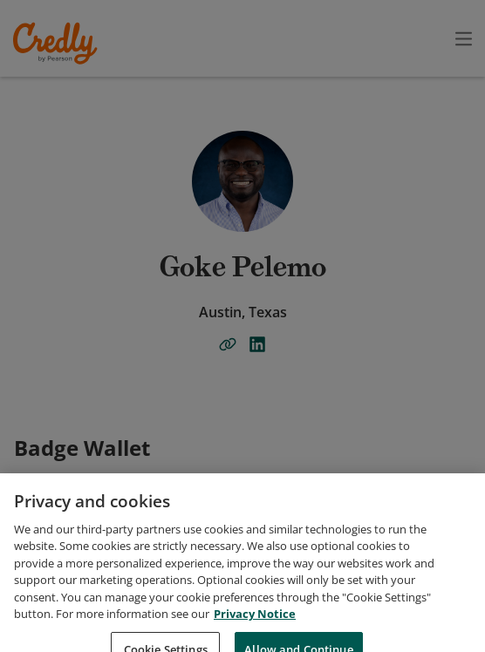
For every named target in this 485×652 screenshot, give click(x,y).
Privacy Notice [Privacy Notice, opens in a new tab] (255, 641)
